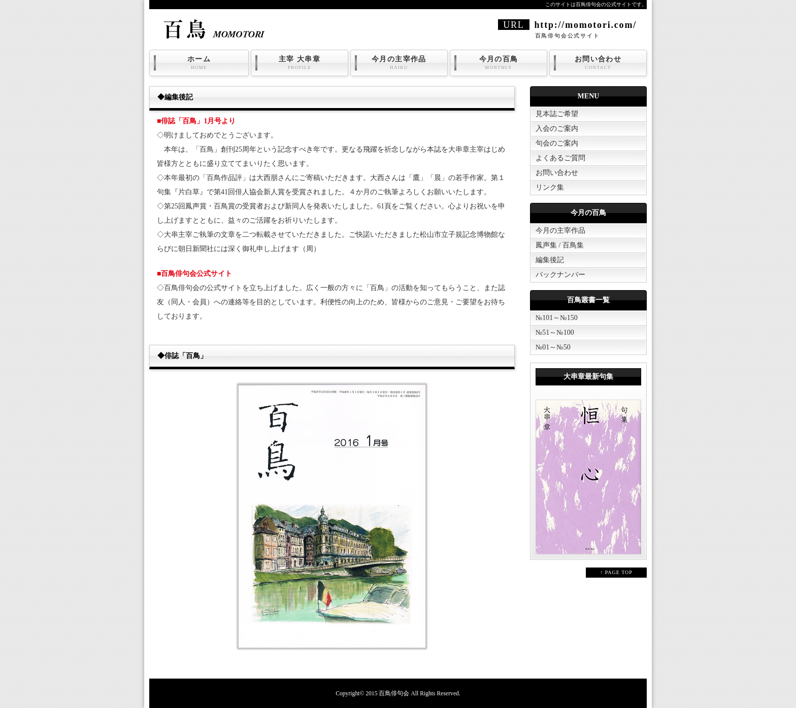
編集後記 (550, 260)
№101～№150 (557, 318)
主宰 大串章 (299, 62)
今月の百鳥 (498, 62)
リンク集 (550, 187)
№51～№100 (555, 332)
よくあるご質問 (560, 158)
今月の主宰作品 (399, 62)
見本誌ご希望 (557, 114)
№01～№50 (553, 347)
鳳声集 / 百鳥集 (560, 245)
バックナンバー (560, 274)
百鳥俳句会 (394, 693)
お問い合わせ (598, 62)
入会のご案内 (557, 128)
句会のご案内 (557, 143)
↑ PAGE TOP (616, 572)
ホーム (199, 62)
